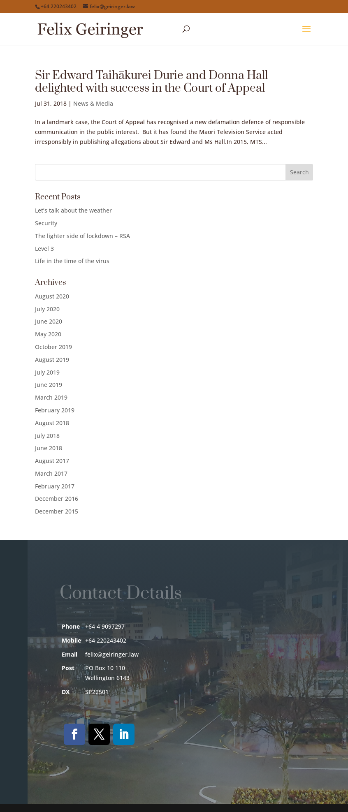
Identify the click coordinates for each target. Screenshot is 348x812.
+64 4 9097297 (105, 626)
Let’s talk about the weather (73, 210)
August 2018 (52, 423)
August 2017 (52, 461)
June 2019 (48, 385)
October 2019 (53, 347)
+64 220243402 (59, 6)
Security (46, 223)
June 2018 (48, 448)
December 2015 (56, 511)
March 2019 (51, 397)
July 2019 (47, 372)
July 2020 (47, 309)
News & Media (93, 103)
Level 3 (44, 248)
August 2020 (52, 296)
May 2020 (48, 334)
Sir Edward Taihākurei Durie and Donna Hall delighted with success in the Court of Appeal (151, 81)
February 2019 (54, 410)
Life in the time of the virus (72, 261)
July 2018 (47, 436)
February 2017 (54, 486)
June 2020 (48, 321)
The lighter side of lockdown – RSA (82, 236)
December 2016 (56, 498)
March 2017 (51, 473)
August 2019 (52, 359)
